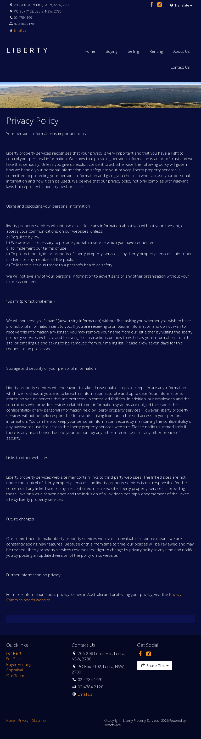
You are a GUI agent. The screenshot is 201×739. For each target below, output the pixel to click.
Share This (155, 665)
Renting (156, 51)
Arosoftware (112, 725)
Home (90, 51)
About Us (181, 51)
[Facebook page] (152, 4)
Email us (20, 30)
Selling (133, 51)
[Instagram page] (159, 4)
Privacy (23, 720)
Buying (111, 51)
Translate (181, 5)
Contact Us (180, 67)
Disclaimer (39, 720)
